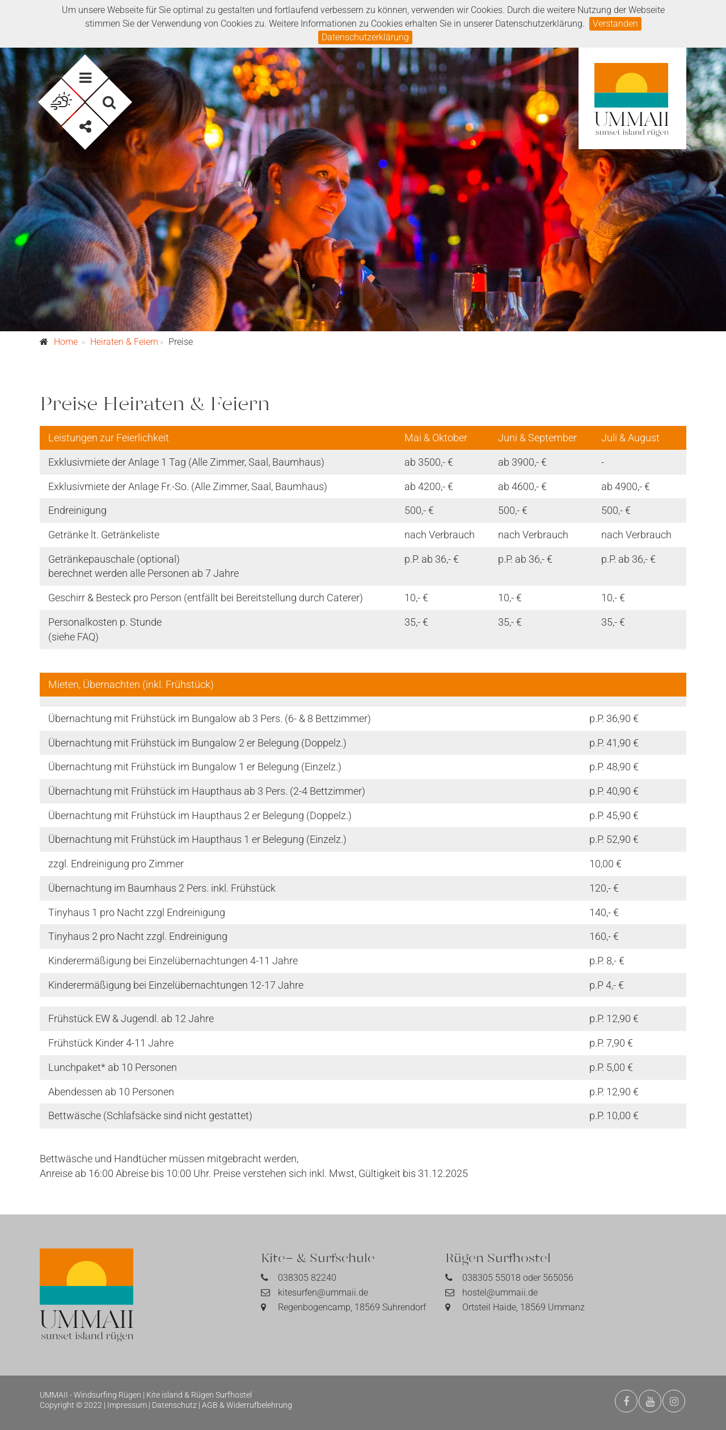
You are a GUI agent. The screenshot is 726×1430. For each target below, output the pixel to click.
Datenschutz (174, 1405)
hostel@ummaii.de (500, 1292)
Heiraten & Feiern (124, 341)
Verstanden (615, 23)
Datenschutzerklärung (365, 37)
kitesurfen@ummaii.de (323, 1292)
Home (66, 341)
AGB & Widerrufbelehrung (247, 1405)
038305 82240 (307, 1277)
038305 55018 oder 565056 (517, 1277)
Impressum (127, 1405)
